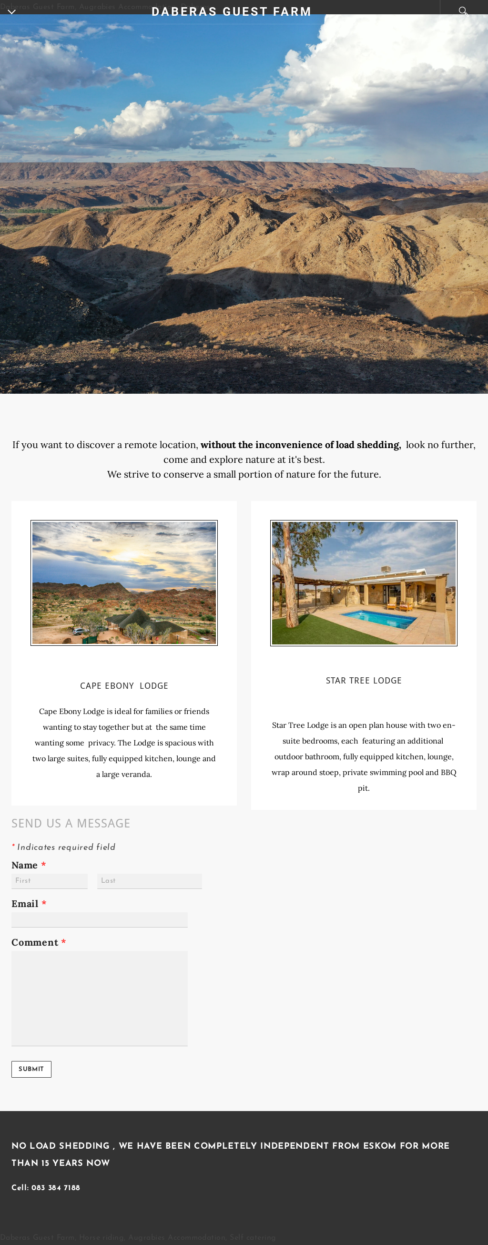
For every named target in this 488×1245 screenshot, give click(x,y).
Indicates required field (63, 847)
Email (29, 903)
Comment (39, 942)
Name (29, 865)
